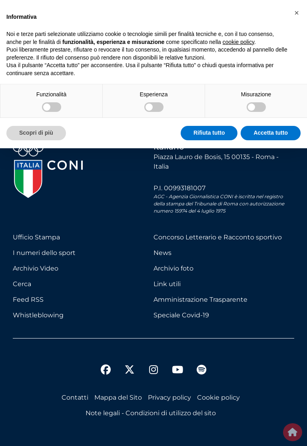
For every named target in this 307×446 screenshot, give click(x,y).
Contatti (75, 397)
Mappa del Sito (118, 397)
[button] (296, 12)
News (162, 253)
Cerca (22, 284)
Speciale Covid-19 (181, 315)
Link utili (167, 284)
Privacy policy (169, 397)
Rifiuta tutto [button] (209, 132)
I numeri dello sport (44, 253)
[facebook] (106, 371)
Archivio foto (173, 268)
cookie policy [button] (238, 42)
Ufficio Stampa (36, 237)
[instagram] (153, 371)
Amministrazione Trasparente (200, 299)
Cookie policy (218, 397)
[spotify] (201, 371)
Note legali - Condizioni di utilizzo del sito (151, 413)
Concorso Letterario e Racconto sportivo (218, 237)
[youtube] (177, 371)
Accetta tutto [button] (270, 132)
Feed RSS (28, 299)
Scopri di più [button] (36, 132)
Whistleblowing (38, 315)
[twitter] (130, 363)
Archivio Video (35, 268)
